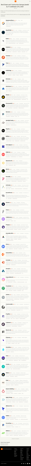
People (27, 453)
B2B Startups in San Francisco (4, 443)
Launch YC (21, 458)
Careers (27, 454)
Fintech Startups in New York (4, 444)
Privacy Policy (28, 455)
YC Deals (21, 459)
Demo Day (21, 455)
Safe (21, 456)
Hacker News (22, 457)
